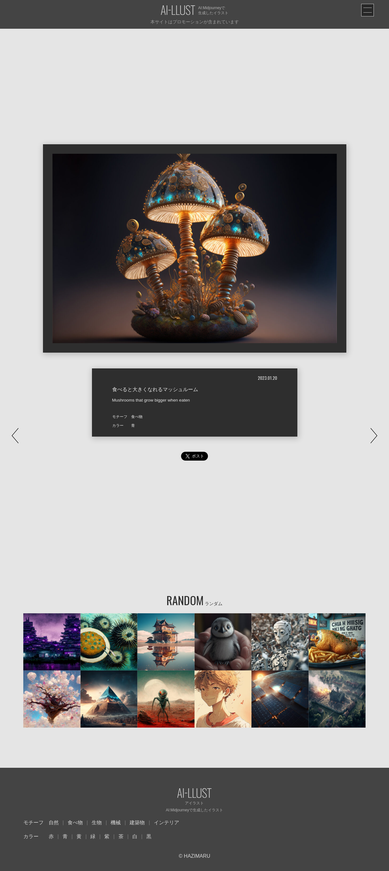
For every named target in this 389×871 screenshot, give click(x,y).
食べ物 (75, 822)
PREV (15, 435)
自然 (54, 822)
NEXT (374, 435)
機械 (116, 822)
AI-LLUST (178, 10)
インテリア (166, 822)
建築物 (137, 822)
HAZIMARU (196, 856)
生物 (97, 822)
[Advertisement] (194, 76)
